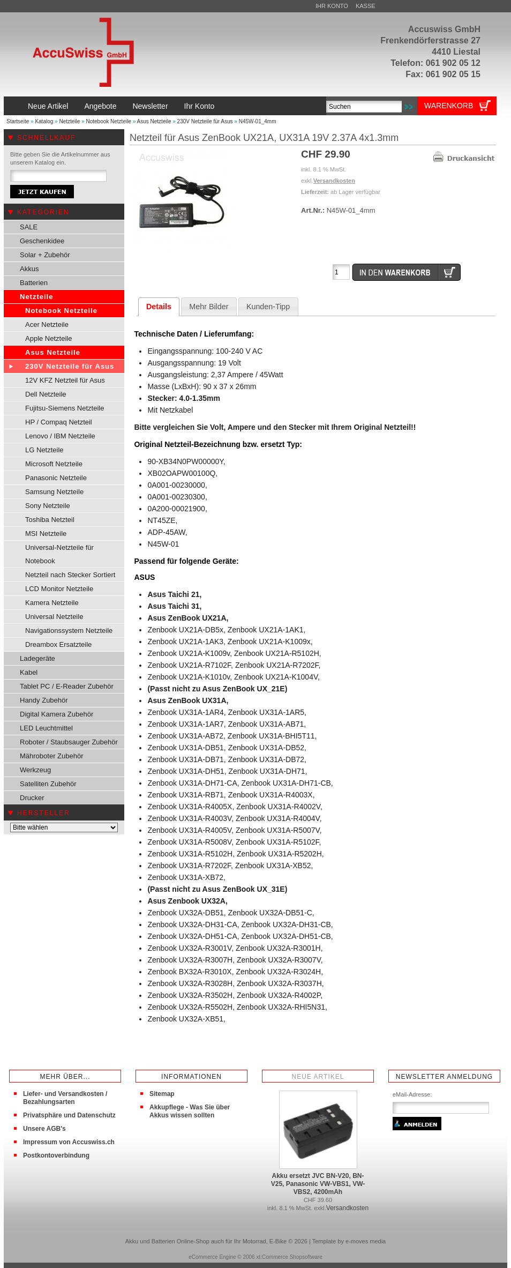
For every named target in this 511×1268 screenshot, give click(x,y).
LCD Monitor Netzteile (59, 589)
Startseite (17, 121)
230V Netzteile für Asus (205, 121)
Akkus (29, 269)
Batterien (34, 283)
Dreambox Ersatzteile (58, 644)
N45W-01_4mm (257, 121)
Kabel (28, 672)
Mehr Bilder (208, 306)
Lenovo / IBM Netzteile (60, 436)
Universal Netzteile (54, 617)
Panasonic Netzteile (56, 478)
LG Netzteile (44, 450)
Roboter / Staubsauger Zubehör (69, 742)
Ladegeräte (37, 658)
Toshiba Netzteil (49, 520)
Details (158, 306)
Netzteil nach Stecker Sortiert (70, 575)
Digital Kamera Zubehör (56, 714)
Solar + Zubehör (45, 255)
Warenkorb (448, 105)
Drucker (32, 798)
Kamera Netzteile (52, 603)
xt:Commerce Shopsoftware (289, 1257)
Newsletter (150, 106)
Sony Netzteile (47, 506)
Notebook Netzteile (108, 121)
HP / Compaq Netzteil (58, 422)
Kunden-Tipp (268, 306)
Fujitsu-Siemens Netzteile (64, 408)
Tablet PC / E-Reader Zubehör (67, 686)
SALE (28, 227)
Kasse (365, 6)
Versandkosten (334, 180)
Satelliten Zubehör (48, 784)
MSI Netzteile (45, 533)
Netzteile (69, 121)
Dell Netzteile (45, 394)
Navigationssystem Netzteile (68, 630)
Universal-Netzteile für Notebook (59, 554)
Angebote (100, 106)
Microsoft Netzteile (53, 464)
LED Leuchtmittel (46, 728)
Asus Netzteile (154, 121)
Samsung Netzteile (54, 492)
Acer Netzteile (47, 324)
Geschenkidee (42, 241)
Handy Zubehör (44, 700)
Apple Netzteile (48, 338)
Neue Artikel (48, 106)
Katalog (44, 121)
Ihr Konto (331, 6)
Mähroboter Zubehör (52, 756)
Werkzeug (35, 770)
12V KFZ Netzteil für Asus (65, 380)
